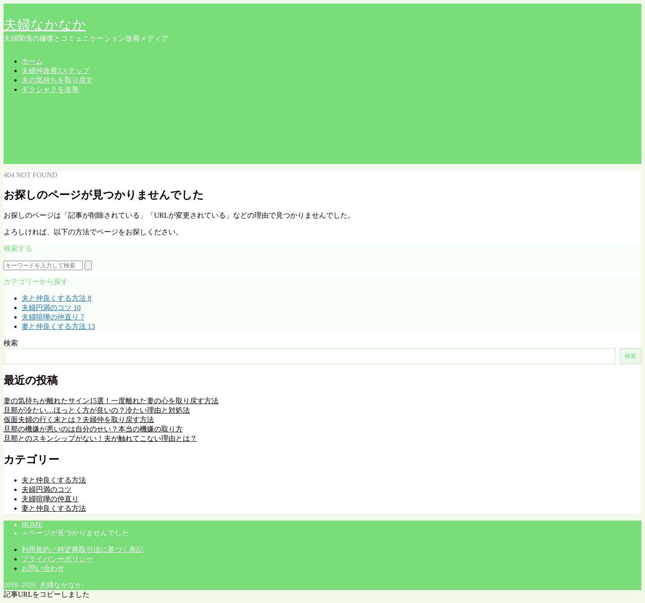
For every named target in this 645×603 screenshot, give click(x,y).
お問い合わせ (43, 568)
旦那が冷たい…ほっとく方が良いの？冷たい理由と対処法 (97, 410)
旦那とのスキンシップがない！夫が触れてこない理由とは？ (100, 438)
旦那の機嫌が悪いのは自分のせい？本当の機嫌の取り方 (93, 429)
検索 (11, 343)
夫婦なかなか (45, 24)
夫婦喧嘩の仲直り (53, 317)
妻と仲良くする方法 (58, 326)
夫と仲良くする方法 (56, 298)
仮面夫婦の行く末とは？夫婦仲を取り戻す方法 (79, 419)
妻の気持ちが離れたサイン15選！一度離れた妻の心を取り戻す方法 (111, 401)
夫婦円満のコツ (51, 307)
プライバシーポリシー (57, 559)
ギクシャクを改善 (50, 89)
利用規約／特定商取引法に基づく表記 (82, 549)
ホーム (32, 61)
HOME (32, 524)
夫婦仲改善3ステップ (56, 70)
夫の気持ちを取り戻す (57, 80)
